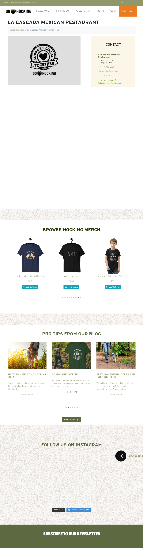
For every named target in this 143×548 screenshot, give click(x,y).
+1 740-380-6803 (106, 67)
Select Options (30, 287)
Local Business (17, 30)
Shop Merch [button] (127, 11)
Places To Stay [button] (83, 11)
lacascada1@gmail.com (109, 71)
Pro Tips (100, 11)
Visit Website (105, 76)
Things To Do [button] (62, 11)
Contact (123, 3)
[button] (62, 297)
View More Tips (71, 420)
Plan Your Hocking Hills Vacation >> (19, 3)
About (113, 11)
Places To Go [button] (42, 11)
